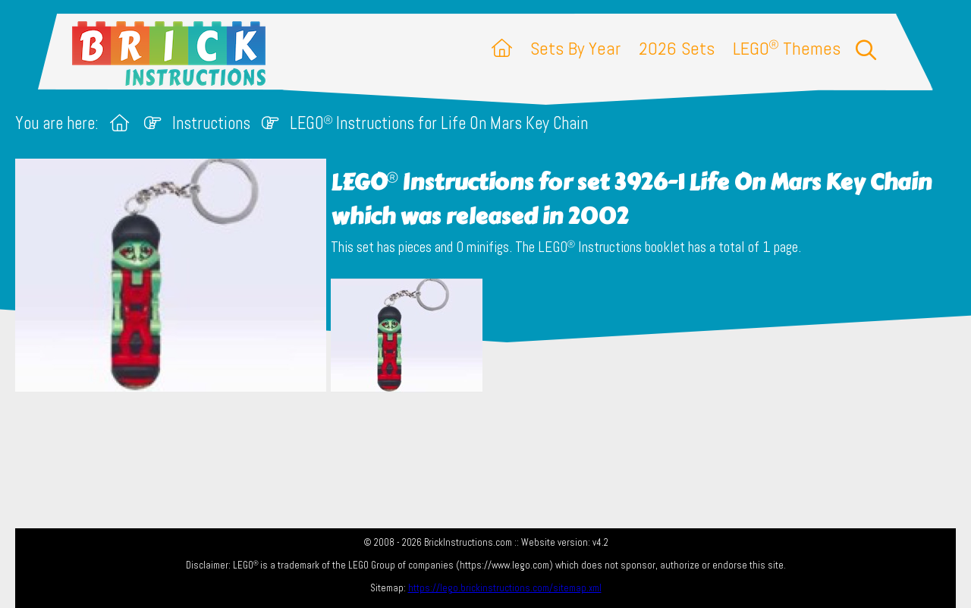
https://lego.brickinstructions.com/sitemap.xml (505, 587)
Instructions (211, 123)
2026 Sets (677, 48)
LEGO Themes (787, 48)
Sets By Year (575, 48)
